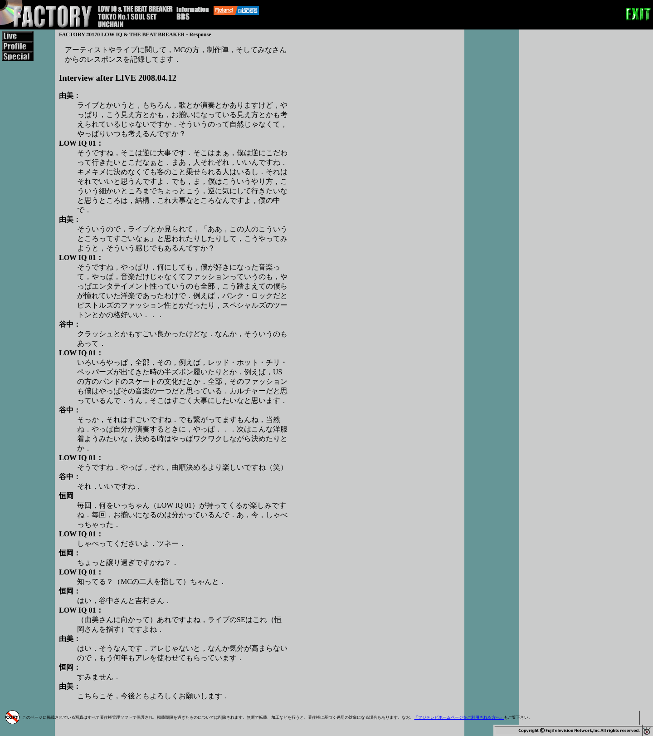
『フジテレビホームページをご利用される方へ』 (459, 717)
